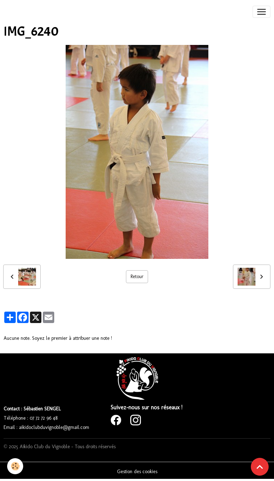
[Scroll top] (260, 467)
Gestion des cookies (137, 472)
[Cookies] (15, 466)
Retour (137, 276)
